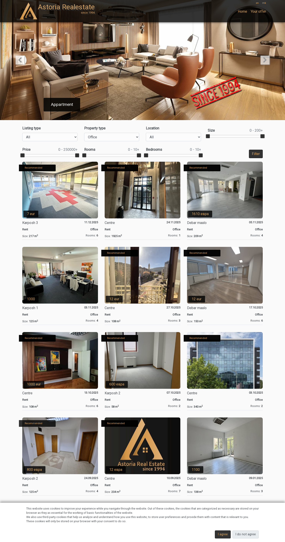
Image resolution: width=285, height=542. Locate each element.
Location (152, 128)
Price (49, 149)
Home (242, 11)
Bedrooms (173, 149)
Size (235, 130)
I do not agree (245, 534)
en (257, 3)
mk (264, 3)
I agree (223, 534)
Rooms (111, 149)
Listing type (31, 128)
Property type (95, 128)
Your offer (258, 11)
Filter (256, 154)
